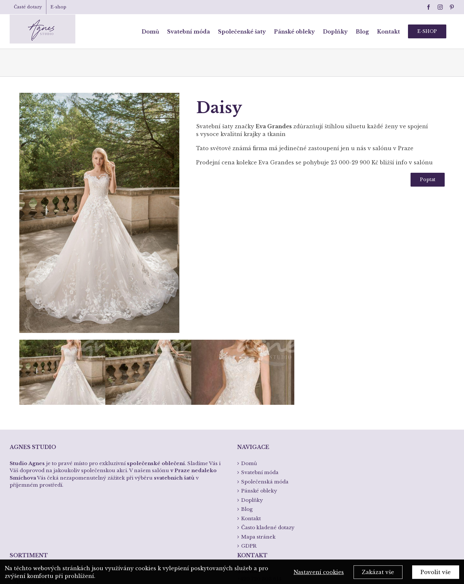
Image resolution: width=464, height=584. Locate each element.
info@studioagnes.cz (263, 507)
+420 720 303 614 (259, 488)
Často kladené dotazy (268, 437)
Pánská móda (30, 499)
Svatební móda (32, 481)
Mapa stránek (258, 446)
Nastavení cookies (319, 574)
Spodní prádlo (32, 508)
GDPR (249, 455)
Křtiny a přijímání (36, 517)
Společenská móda (37, 490)
